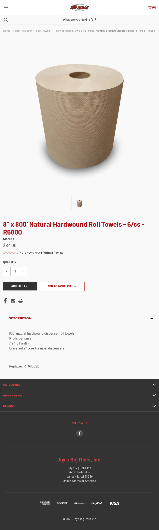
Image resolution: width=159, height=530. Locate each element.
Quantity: (10, 262)
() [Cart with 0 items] (152, 7)
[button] (51, 252)
